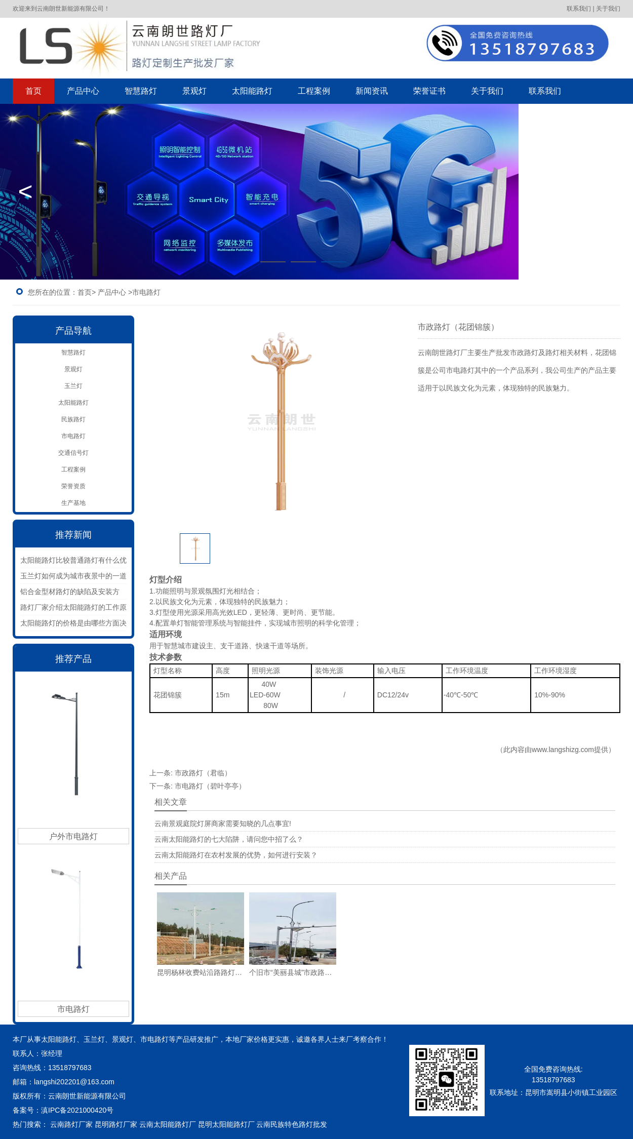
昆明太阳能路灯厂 (226, 1124)
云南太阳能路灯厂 (167, 1124)
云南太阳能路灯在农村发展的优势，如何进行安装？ (236, 855)
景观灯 (194, 91)
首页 (33, 91)
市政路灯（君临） (203, 773)
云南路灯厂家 (71, 1124)
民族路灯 (73, 419)
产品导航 (73, 331)
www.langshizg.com (563, 749)
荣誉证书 (429, 91)
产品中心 (83, 91)
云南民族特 (274, 1124)
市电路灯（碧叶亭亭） (210, 786)
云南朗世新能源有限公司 (88, 1096)
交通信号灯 (73, 452)
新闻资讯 (371, 91)
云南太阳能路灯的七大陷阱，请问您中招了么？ (228, 839)
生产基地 (73, 502)
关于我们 (487, 91)
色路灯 (309, 1124)
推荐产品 (73, 659)
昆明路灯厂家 (116, 1124)
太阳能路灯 (252, 91)
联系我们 (545, 91)
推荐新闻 (73, 535)
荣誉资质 (73, 486)
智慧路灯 (141, 91)
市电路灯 (73, 436)
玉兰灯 (73, 385)
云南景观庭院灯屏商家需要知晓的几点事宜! (222, 823)
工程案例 (314, 91)
